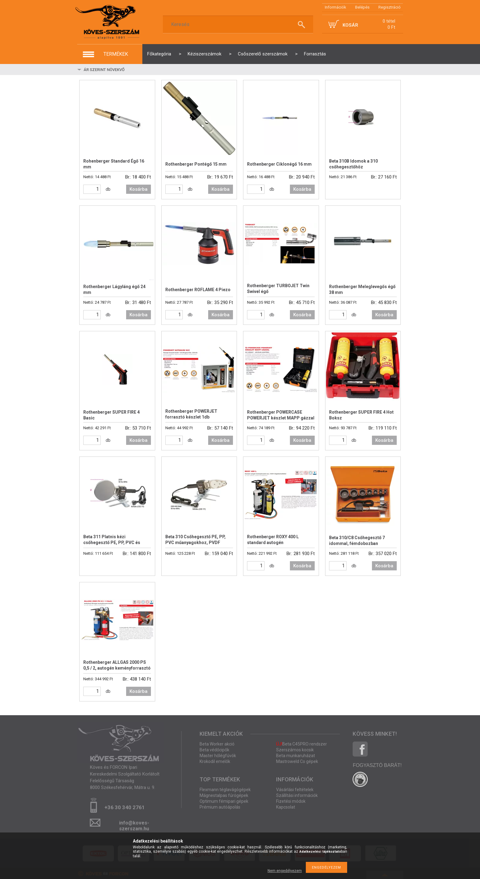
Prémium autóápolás (220, 807)
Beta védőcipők (214, 749)
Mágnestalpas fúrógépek (224, 795)
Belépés (362, 7)
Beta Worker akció (217, 744)
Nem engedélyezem (285, 871)
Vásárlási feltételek (294, 789)
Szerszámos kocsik (295, 749)
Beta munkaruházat (295, 755)
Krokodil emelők (215, 761)
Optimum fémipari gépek (224, 801)
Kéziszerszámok (204, 54)
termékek (115, 54)
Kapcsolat (285, 807)
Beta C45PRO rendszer (301, 744)
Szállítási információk (297, 795)
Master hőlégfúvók (218, 755)
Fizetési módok (291, 801)
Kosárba (138, 189)
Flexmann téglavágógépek (225, 789)
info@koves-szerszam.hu (134, 824)
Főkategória (159, 54)
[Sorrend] (119, 69)
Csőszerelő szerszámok (262, 54)
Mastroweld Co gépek (297, 761)
